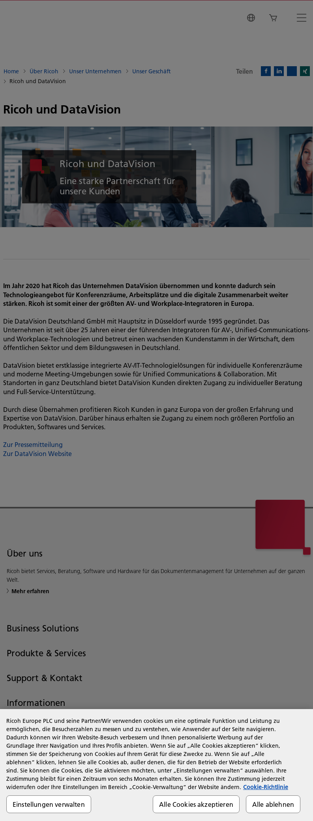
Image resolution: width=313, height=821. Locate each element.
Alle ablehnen (273, 804)
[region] (156, 765)
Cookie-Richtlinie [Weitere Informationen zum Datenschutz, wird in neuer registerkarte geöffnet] (265, 787)
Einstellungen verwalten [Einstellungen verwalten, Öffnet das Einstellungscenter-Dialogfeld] (49, 804)
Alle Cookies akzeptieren (196, 804)
